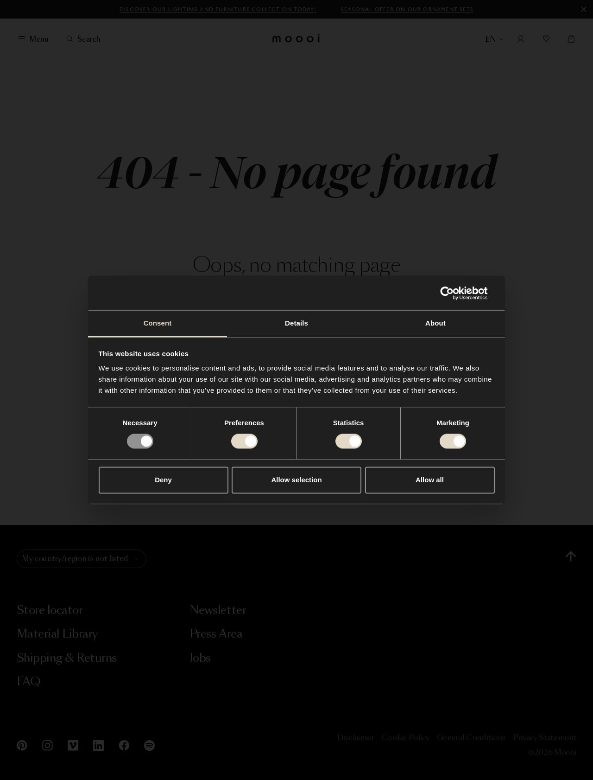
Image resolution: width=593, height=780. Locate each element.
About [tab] (435, 323)
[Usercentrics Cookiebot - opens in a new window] (454, 293)
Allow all (430, 480)
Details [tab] (296, 323)
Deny (163, 480)
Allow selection (296, 480)
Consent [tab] (158, 323)
